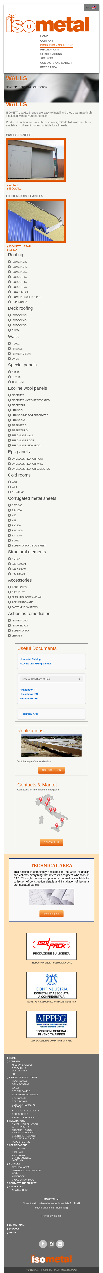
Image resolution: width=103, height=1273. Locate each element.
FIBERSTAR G (20, 430)
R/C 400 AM (18, 574)
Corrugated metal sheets (32, 498)
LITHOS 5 (17, 410)
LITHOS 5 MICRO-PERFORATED (30, 415)
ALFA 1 (13, 185)
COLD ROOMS (19, 1101)
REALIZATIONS (49, 49)
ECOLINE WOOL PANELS (25, 1094)
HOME (44, 36)
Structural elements (27, 551)
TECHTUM (18, 382)
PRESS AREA (48, 67)
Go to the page (51, 913)
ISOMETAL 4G (20, 266)
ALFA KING (18, 492)
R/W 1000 (17, 530)
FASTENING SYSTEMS (25, 607)
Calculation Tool (23, 1180)
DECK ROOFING (20, 1084)
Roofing (15, 254)
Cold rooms (19, 475)
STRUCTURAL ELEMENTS (25, 1110)
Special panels (22, 364)
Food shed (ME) (21, 1142)
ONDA (13, 249)
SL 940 (15, 540)
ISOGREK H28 (20, 292)
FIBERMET (18, 395)
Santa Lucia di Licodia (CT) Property (25, 1125)
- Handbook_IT (28, 689)
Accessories (20, 580)
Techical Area (20, 1167)
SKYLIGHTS (18, 592)
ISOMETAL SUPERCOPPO (26, 297)
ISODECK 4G (19, 320)
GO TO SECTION (51, 770)
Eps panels (19, 451)
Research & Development (20, 1069)
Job (14, 1074)
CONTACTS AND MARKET (56, 62)
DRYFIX (16, 377)
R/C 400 (16, 525)
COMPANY (46, 40)
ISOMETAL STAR (20, 246)
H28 (14, 520)
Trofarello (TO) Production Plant (23, 1131)
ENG (89, 7)
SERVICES (47, 58)
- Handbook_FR (29, 698)
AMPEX (16, 559)
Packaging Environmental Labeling (21, 1157)
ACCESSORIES (20, 1114)
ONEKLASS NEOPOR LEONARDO (31, 468)
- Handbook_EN (29, 694)
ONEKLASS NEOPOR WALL (27, 463)
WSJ (14, 482)
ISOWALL (15, 188)
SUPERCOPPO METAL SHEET (29, 545)
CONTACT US (51, 842)
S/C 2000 (17, 535)
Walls (13, 336)
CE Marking (19, 1148)
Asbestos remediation (29, 613)
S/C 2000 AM (19, 569)
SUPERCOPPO (20, 630)
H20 (14, 515)
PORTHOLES (19, 587)
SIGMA (16, 330)
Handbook (18, 1176)
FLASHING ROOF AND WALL (28, 597)
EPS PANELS (19, 1098)
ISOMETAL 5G (20, 272)
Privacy (14, 1228)
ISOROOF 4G (19, 282)
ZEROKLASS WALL (22, 435)
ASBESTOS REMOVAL (23, 1117)
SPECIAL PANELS (21, 1091)
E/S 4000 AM (19, 564)
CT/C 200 (17, 505)
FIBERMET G (19, 425)
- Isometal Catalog (30, 659)
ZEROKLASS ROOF (23, 440)
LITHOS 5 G (18, 420)
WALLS (15, 1087)
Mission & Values (22, 1065)
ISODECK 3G (19, 315)
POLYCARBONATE (22, 602)
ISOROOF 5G (19, 287)
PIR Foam (17, 1152)
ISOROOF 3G (19, 277)
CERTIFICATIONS (51, 53)
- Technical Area (29, 713)
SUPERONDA (19, 302)
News (12, 1232)
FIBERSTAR (18, 405)
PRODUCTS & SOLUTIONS (56, 45)
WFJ (14, 487)
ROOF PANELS (19, 1081)
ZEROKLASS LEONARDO (26, 445)
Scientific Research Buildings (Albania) (24, 1137)
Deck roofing (20, 308)
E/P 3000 (17, 510)
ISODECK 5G (19, 325)
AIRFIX (16, 372)
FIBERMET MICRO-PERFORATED (31, 400)
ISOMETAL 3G (20, 261)
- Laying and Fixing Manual (35, 663)
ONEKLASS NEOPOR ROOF (27, 458)
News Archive (20, 1190)
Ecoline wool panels (27, 388)
